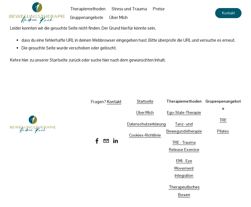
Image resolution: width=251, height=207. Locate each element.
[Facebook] (97, 141)
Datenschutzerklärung (146, 123)
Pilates (223, 131)
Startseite (145, 101)
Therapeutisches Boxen (184, 191)
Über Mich (119, 17)
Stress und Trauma (129, 9)
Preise (159, 9)
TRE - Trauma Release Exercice (184, 146)
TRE (223, 119)
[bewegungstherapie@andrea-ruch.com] (106, 141)
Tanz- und (184, 123)
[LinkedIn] (115, 141)
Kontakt (227, 13)
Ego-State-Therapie (184, 112)
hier (25, 60)
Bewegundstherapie (184, 131)
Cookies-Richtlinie (145, 135)
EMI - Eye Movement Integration (184, 168)
